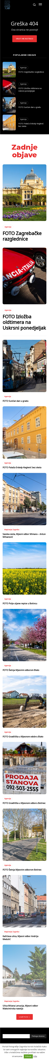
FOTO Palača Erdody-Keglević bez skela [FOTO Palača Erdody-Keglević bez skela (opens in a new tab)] (22, 467)
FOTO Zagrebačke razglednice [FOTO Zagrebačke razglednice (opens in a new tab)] (31, 72)
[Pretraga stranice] (38, 1036)
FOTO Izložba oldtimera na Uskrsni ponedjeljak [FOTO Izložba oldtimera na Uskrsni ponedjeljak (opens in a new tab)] (30, 89)
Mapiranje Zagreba (11, 529)
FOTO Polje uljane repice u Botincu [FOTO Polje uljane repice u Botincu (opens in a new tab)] (20, 603)
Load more (24, 1017)
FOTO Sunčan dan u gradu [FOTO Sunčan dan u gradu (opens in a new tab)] (29, 107)
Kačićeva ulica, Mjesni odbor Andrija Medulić (20, 938)
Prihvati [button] (28, 1056)
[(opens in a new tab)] (9, 70)
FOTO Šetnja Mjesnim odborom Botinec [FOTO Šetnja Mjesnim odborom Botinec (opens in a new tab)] (22, 869)
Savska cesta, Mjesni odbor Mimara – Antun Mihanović (24, 535)
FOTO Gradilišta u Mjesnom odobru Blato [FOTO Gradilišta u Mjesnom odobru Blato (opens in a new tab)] (23, 736)
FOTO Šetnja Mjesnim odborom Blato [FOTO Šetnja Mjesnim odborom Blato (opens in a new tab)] (21, 670)
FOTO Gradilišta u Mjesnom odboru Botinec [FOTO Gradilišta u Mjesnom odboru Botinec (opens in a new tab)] (24, 803)
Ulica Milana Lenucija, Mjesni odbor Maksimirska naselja (20, 1007)
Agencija (23, 68)
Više (35, 1056)
